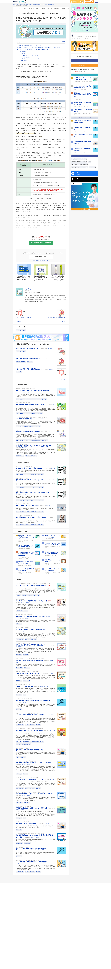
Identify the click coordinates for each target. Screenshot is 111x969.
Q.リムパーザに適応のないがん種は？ (27, 505)
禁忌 (21, 426)
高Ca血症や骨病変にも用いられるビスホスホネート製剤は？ (34, 794)
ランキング (24, 8)
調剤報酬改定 (26, 741)
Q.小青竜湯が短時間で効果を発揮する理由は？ (30, 750)
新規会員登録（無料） (41, 256)
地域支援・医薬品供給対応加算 (23, 744)
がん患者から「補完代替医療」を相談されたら (30, 404)
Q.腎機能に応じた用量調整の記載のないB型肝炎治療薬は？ (34, 616)
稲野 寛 (53, 468)
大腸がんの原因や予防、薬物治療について (29, 369)
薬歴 (68, 8)
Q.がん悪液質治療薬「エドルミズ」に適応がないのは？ (33, 492)
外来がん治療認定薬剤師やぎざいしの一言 (29, 58)
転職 (24, 695)
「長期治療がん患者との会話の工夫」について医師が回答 (33, 762)
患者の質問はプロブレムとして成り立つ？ (29, 673)
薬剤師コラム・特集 (24, 4)
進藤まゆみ (50, 431)
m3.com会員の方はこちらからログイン (41, 260)
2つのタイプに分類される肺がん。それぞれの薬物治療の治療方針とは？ (36, 49)
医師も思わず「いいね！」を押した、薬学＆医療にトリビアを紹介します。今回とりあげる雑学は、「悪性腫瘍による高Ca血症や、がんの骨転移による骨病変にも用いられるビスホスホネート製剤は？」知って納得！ (35, 799)
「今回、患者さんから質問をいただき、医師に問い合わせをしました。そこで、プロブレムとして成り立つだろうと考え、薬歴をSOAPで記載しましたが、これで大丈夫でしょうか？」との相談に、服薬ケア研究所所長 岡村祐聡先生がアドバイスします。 (35, 677)
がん (17, 330)
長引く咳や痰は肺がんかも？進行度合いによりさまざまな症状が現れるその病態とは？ (39, 47)
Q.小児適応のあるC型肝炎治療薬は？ (27, 823)
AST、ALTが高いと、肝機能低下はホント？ (29, 779)
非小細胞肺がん (24, 51)
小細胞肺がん (23, 53)
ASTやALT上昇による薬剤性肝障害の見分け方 (30, 714)
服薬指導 (63, 8)
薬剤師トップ (15, 4)
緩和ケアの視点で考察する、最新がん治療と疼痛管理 (32, 390)
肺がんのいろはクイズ (24, 60)
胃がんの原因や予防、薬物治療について (28, 359)
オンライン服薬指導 (83, 164)
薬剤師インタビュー (76, 167)
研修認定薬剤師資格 (35, 440)
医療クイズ (50, 8)
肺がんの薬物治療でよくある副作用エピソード (30, 55)
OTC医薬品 (25, 654)
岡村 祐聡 (51, 673)
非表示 (63, 41)
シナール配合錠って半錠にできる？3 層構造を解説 (31, 862)
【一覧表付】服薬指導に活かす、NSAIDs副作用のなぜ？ (33, 446)
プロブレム (18, 680)
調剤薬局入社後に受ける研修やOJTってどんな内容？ (32, 808)
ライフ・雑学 (19, 667)
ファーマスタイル (35, 399)
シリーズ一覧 (31, 8)
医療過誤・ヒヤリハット (33, 595)
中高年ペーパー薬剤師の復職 (25, 686)
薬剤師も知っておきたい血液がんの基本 (28, 431)
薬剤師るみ (23, 587)
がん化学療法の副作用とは (24, 419)
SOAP (24, 680)
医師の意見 (18, 774)
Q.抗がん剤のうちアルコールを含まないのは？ (30, 480)
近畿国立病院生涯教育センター (45, 418)
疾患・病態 (22, 330)
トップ (18, 8)
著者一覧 (37, 8)
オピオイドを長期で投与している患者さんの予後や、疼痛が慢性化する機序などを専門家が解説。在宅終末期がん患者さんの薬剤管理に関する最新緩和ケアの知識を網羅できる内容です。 (35, 395)
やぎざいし (50, 348)
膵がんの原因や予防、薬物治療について (28, 348)
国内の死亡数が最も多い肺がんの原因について (30, 45)
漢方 (17, 757)
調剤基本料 (18, 741)
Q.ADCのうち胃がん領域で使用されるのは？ (30, 468)
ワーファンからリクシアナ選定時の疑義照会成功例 (32, 585)
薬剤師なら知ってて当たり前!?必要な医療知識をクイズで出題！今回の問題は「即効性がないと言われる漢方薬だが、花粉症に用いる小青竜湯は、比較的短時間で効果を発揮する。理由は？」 (35, 753)
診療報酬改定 (56, 8)
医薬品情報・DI (19, 456)
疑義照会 (24, 595)
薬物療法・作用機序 (20, 361)
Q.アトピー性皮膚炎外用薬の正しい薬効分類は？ (31, 849)
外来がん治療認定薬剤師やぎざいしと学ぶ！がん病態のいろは (41, 4)
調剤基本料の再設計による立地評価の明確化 (30, 730)
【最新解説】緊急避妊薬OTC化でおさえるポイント (32, 645)
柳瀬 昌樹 (27, 618)
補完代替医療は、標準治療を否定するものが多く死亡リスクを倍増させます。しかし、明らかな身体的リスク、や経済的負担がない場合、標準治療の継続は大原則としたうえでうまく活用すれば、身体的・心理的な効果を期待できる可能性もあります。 (35, 409)
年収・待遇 (18, 695)
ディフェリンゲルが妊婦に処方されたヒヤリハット (32, 601)
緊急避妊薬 (18, 654)
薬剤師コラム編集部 (26, 392)
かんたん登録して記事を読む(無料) (41, 242)
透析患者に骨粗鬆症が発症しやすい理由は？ (30, 660)
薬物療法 (25, 774)
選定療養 (43, 8)
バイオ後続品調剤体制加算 (37, 741)
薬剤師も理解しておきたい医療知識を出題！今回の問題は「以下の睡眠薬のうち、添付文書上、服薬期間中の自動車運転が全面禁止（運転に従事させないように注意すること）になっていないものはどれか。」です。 (35, 705)
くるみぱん (24, 447)
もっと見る (63, 379)
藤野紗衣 (53, 749)
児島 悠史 (24, 702)
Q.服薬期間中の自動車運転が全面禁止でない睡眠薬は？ (33, 700)
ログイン (96, 1)
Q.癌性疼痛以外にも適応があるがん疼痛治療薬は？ (32, 517)
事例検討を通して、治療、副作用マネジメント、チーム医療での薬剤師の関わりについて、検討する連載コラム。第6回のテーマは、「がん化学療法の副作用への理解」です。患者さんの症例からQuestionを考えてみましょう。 (35, 422)
